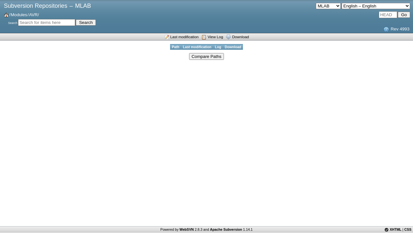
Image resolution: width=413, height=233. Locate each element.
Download (240, 37)
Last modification (184, 37)
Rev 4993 (400, 29)
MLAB (83, 6)
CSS (407, 229)
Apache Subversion (226, 229)
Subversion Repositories (35, 6)
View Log (215, 37)
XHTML (396, 229)
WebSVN (186, 229)
